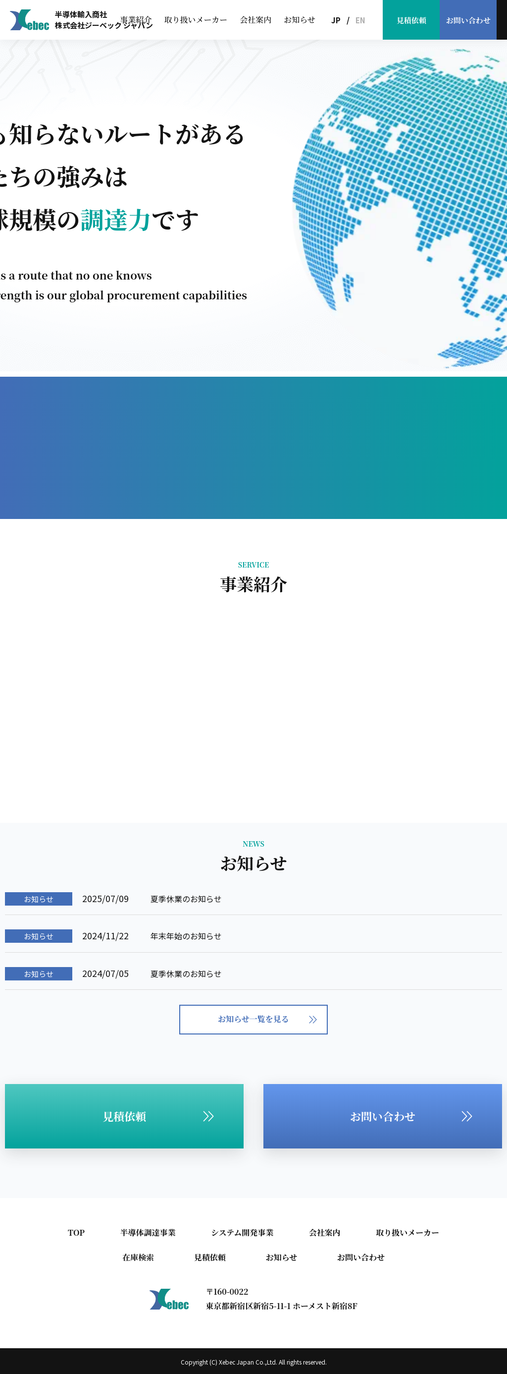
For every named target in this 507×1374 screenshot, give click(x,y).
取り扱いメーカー (196, 19)
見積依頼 (411, 20)
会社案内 (255, 19)
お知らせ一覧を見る (267, 1019)
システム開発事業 (242, 1232)
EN (360, 20)
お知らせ (299, 19)
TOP (76, 1232)
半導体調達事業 (147, 1232)
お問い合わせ (468, 20)
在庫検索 (138, 1257)
